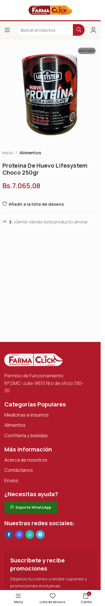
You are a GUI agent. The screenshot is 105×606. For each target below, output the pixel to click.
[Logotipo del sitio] (50, 10)
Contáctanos (18, 470)
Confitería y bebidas (26, 435)
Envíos (11, 480)
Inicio (7, 153)
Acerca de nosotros (25, 460)
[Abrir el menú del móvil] (7, 30)
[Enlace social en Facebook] (8, 534)
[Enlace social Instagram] (19, 534)
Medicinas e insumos (26, 415)
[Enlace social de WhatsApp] (29, 534)
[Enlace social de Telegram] (40, 534)
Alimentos (30, 153)
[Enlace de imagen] (33, 359)
